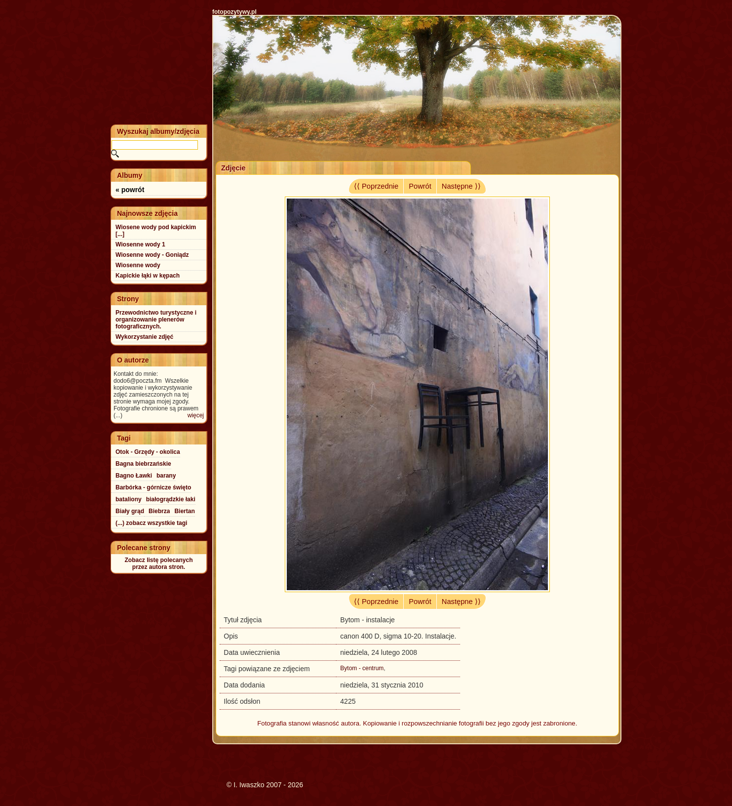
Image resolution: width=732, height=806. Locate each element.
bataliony (129, 499)
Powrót (420, 186)
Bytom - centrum (362, 668)
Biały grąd (130, 511)
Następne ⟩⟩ (461, 186)
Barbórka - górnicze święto (153, 487)
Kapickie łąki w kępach (148, 275)
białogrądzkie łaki (170, 499)
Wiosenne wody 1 (140, 244)
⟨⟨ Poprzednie (376, 186)
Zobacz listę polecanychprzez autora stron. (158, 563)
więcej (196, 415)
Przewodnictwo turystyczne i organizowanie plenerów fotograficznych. (156, 319)
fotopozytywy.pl (234, 11)
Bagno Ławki (134, 475)
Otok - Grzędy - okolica (148, 451)
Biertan (184, 511)
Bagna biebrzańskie (143, 463)
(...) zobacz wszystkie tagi (151, 523)
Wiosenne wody (138, 265)
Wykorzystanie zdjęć (144, 336)
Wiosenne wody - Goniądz (152, 254)
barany (166, 475)
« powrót (130, 190)
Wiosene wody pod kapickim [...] (156, 231)
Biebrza (159, 511)
